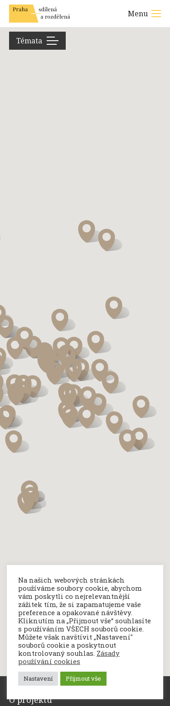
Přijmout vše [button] (83, 678)
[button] (71, 397)
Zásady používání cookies (69, 657)
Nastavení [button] (38, 678)
